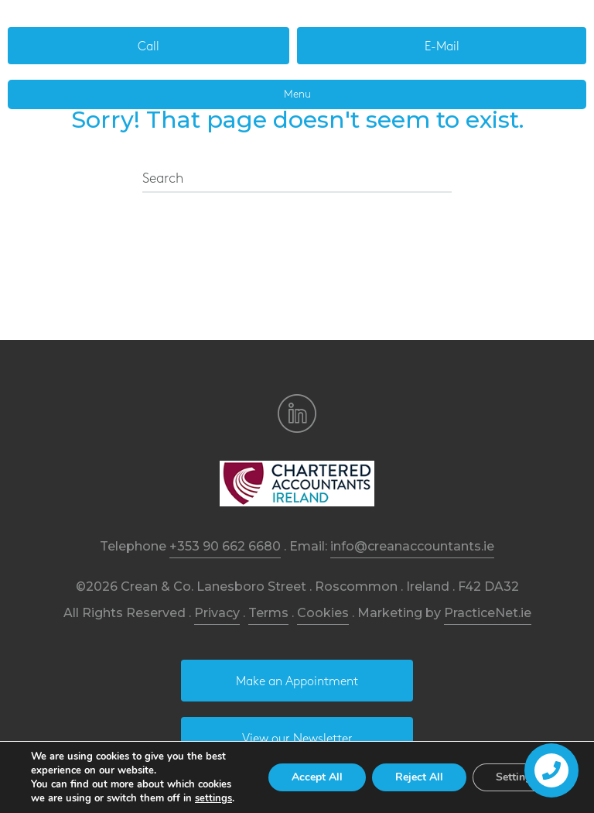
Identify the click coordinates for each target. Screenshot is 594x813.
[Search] (297, 179)
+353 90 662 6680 (225, 546)
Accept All (317, 777)
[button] (148, 45)
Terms (268, 612)
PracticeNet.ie (487, 612)
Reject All (419, 777)
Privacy (217, 612)
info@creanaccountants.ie (412, 546)
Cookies (323, 612)
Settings (516, 777)
